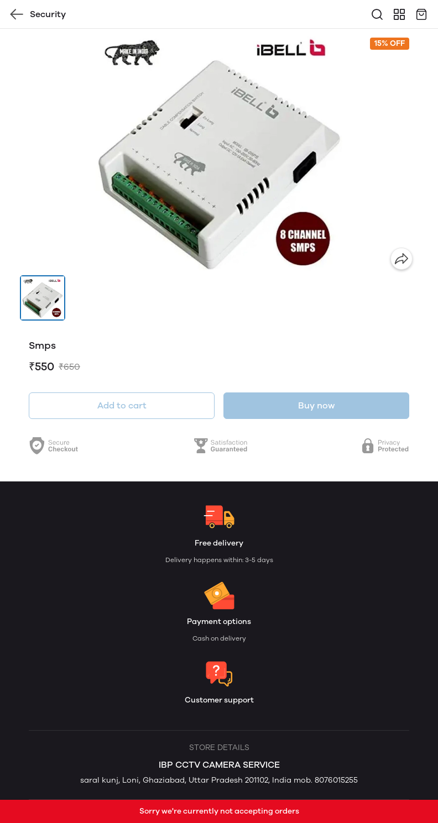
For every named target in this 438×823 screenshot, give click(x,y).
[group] (219, 152)
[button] (42, 298)
